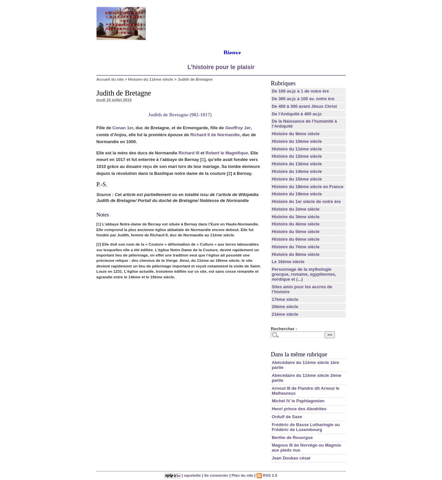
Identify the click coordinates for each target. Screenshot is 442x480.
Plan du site (242, 475)
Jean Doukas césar (291, 458)
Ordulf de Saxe (287, 416)
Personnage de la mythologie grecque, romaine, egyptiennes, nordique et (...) (304, 274)
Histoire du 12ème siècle (297, 156)
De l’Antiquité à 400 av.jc (297, 113)
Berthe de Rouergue (292, 437)
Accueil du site (110, 79)
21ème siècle (285, 314)
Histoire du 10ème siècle (297, 141)
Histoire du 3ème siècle (296, 216)
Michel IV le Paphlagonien (298, 400)
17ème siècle (285, 299)
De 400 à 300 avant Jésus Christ (304, 106)
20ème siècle (285, 306)
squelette (192, 475)
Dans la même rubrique (299, 354)
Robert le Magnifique (227, 152)
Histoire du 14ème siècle (297, 171)
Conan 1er (122, 127)
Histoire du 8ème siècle (296, 254)
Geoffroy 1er (238, 127)
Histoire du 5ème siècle (296, 231)
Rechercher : (284, 328)
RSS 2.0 (267, 475)
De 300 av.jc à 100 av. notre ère (303, 98)
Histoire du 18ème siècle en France (307, 186)
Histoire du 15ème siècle (297, 179)
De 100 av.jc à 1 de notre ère (300, 91)
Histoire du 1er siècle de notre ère (306, 201)
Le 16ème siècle (288, 261)
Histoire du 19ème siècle (297, 193)
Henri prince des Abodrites (299, 408)
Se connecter (216, 475)
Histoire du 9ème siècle (296, 133)
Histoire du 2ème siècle (296, 209)
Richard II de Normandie (215, 134)
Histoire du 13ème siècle (297, 163)
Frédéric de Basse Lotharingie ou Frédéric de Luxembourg (306, 427)
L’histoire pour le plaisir (221, 67)
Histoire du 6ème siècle (296, 239)
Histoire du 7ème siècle (296, 246)
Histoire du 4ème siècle (296, 223)
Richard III (189, 152)
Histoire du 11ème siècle (150, 79)
